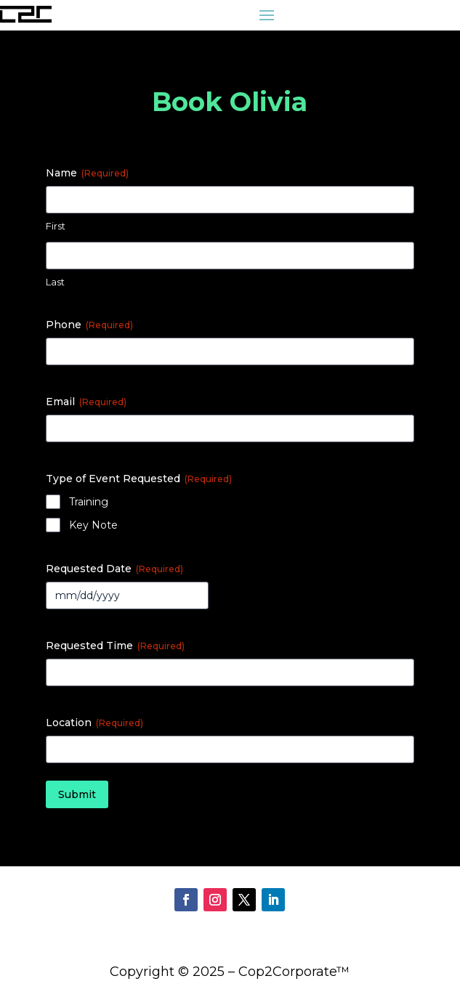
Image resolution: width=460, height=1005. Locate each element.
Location (94, 722)
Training (88, 501)
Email (86, 401)
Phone (89, 324)
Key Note (93, 525)
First (55, 226)
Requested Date (114, 568)
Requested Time (115, 645)
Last (55, 282)
